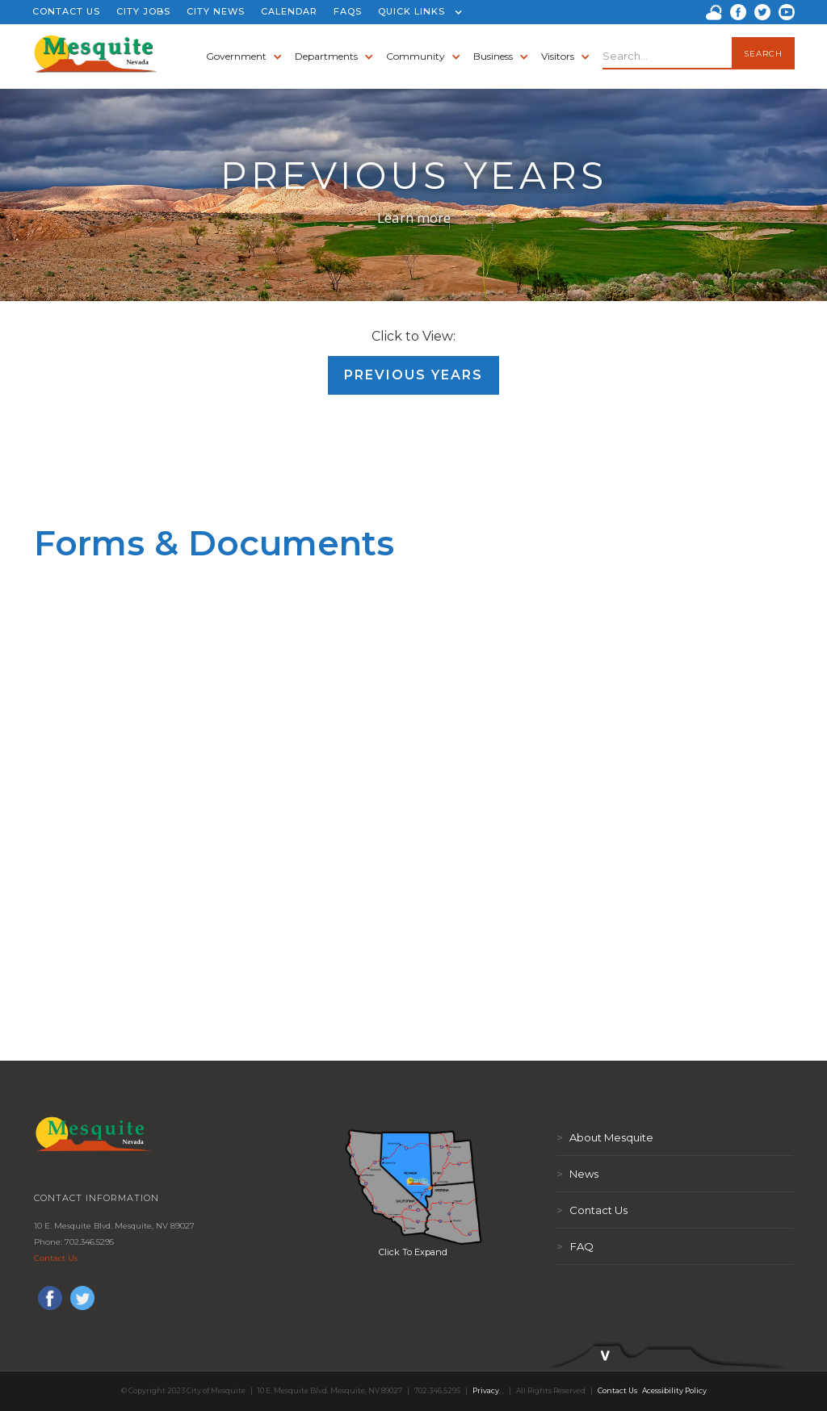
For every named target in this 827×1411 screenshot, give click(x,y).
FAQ (575, 1246)
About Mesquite (604, 1137)
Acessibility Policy (674, 1390)
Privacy (485, 1390)
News (577, 1173)
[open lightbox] (413, 1186)
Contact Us (56, 1258)
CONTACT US (66, 11)
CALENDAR (289, 11)
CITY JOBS (143, 11)
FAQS (348, 11)
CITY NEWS (216, 11)
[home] (96, 56)
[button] (416, 12)
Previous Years (413, 375)
